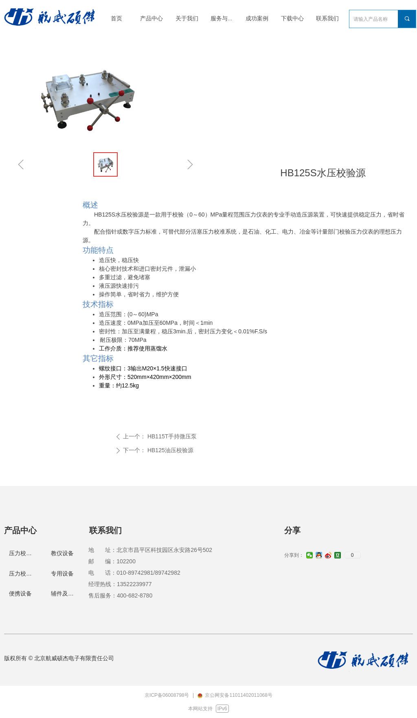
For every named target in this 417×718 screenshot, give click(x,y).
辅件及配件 (65, 593)
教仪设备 (62, 553)
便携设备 (20, 593)
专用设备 (62, 573)
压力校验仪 (23, 573)
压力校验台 (23, 553)
